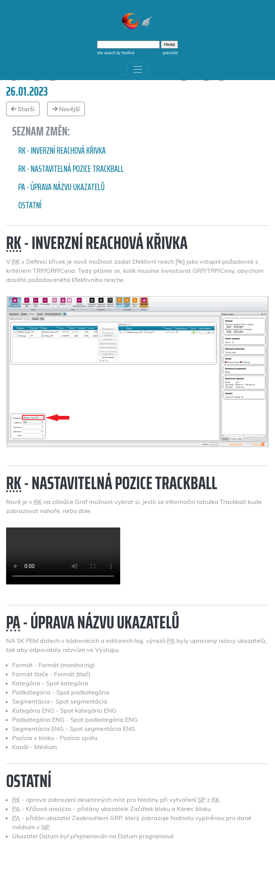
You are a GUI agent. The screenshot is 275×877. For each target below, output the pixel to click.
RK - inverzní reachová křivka (62, 150)
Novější (66, 109)
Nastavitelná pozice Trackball (63, 555)
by (125, 53)
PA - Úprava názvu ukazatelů (61, 187)
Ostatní (29, 205)
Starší (23, 109)
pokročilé (170, 53)
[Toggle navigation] (137, 69)
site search (106, 53)
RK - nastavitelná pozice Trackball (71, 169)
